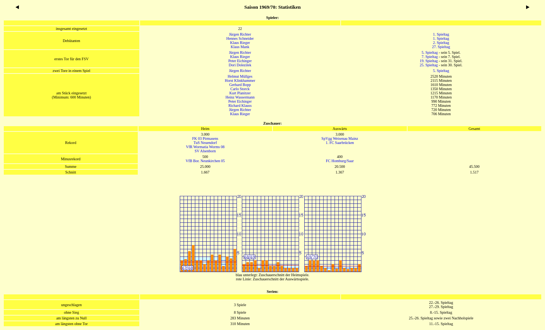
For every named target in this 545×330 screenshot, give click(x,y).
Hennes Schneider (240, 38)
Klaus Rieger (240, 43)
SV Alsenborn (205, 151)
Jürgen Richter (240, 34)
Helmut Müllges (240, 76)
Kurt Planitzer (240, 93)
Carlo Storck (240, 89)
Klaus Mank (240, 47)
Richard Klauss (239, 105)
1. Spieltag (441, 34)
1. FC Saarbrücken (339, 143)
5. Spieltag (430, 52)
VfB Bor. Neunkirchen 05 (205, 161)
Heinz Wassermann (240, 97)
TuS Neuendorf (205, 143)
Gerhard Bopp (240, 85)
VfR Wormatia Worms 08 (205, 147)
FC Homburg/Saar (339, 161)
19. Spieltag (429, 61)
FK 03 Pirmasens (205, 138)
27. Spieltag (441, 47)
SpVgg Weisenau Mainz (339, 138)
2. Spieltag (441, 43)
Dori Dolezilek (240, 65)
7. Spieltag (430, 57)
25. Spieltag (429, 65)
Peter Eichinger (240, 61)
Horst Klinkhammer (240, 80)
